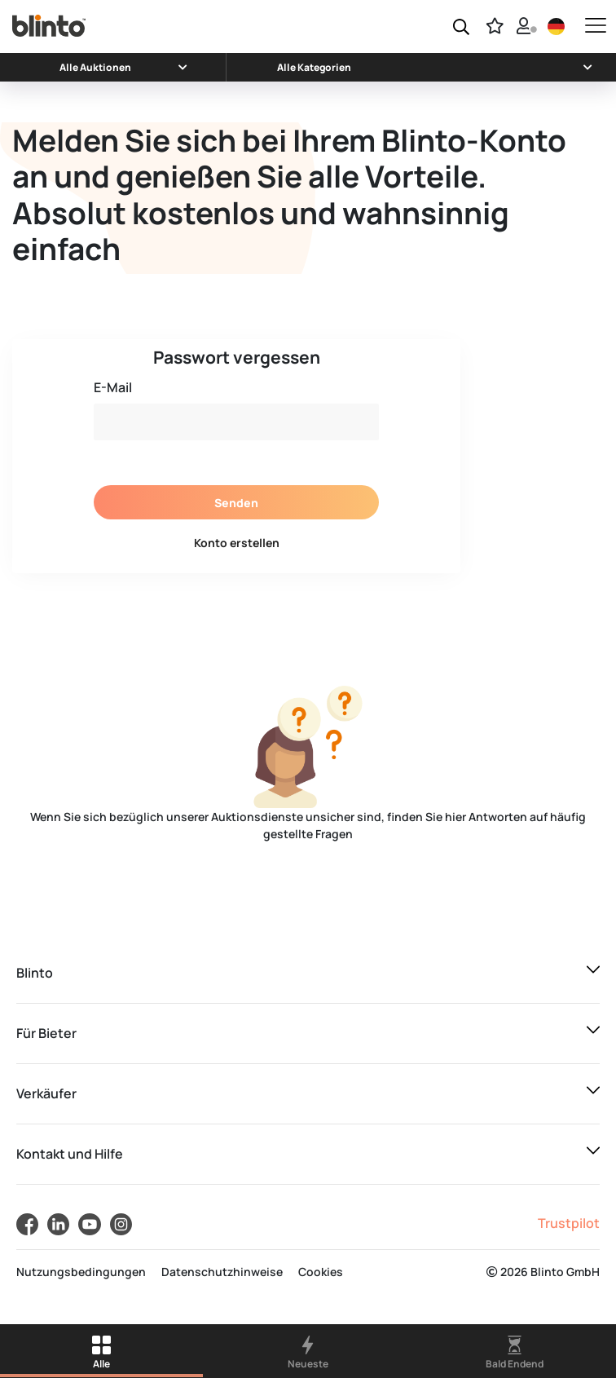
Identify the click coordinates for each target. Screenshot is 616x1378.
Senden (236, 502)
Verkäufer (46, 1093)
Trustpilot (569, 1223)
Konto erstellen (236, 542)
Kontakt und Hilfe (69, 1154)
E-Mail (113, 387)
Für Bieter (46, 1033)
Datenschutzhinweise (222, 1271)
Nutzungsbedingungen (81, 1271)
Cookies (320, 1271)
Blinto (34, 973)
